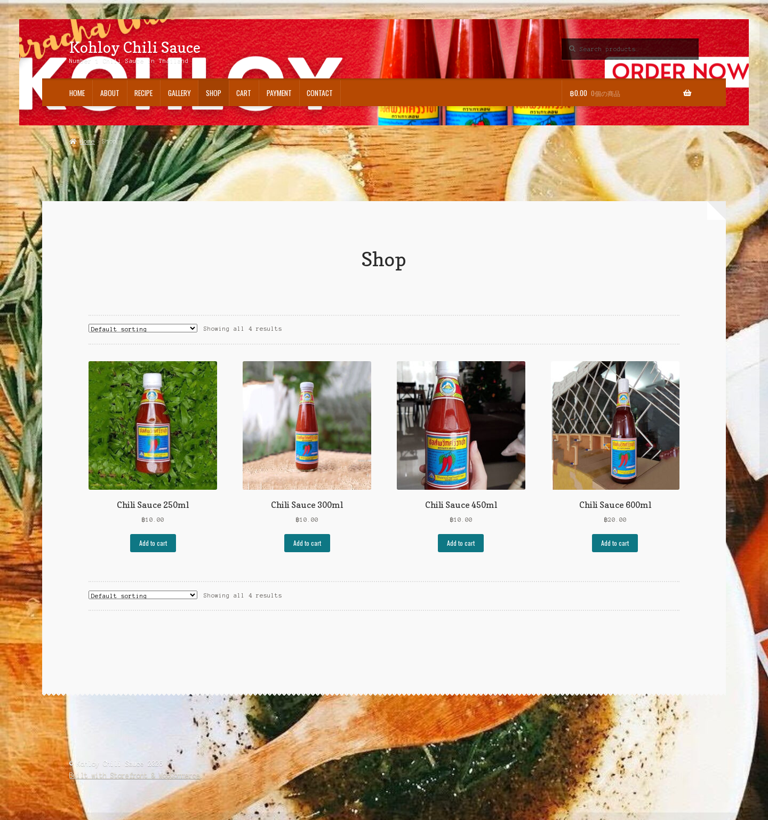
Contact (320, 92)
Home (77, 92)
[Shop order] (143, 328)
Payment (279, 92)
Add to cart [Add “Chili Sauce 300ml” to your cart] (307, 542)
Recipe (143, 92)
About (109, 92)
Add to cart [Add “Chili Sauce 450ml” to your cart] (461, 542)
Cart (243, 92)
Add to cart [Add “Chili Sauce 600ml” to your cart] (615, 542)
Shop (213, 92)
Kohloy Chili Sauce (135, 47)
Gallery (179, 92)
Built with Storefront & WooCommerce (134, 775)
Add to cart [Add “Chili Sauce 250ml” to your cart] (153, 542)
